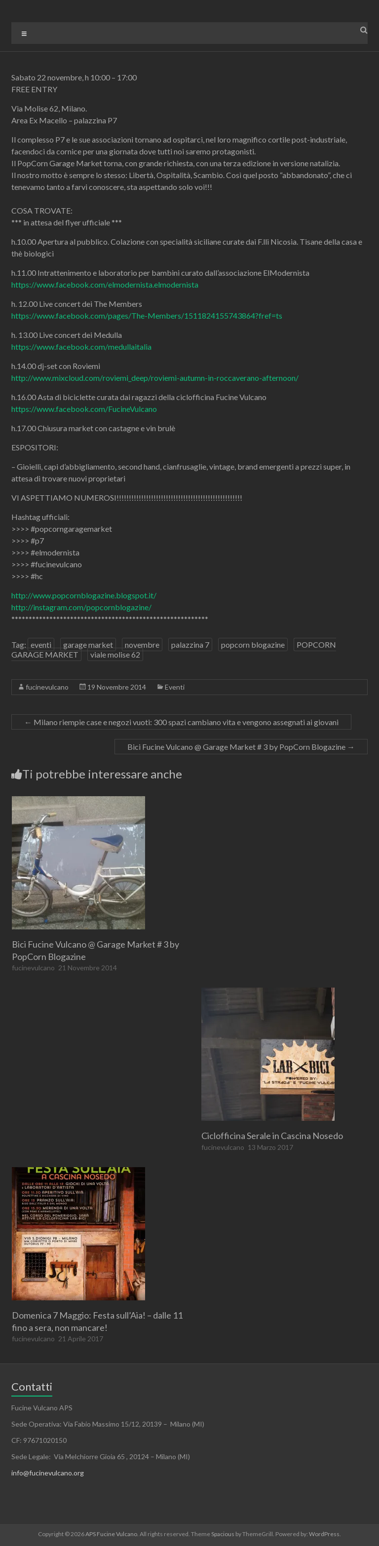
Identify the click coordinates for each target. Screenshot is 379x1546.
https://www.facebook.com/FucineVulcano (84, 408)
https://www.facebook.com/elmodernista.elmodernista (104, 284)
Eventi (175, 687)
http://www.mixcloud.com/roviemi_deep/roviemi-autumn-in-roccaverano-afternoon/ (155, 377)
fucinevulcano (47, 687)
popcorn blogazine (253, 644)
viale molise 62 (115, 654)
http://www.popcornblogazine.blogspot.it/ (83, 595)
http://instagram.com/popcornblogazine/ (81, 607)
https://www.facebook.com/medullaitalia (81, 346)
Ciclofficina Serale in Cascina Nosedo (272, 1135)
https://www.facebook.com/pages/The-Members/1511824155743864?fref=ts (146, 315)
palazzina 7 (190, 644)
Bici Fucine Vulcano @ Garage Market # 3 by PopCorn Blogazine (241, 746)
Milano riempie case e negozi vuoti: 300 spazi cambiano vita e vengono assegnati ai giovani (181, 722)
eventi (41, 644)
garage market (88, 644)
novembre (142, 644)
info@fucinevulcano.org (47, 1473)
